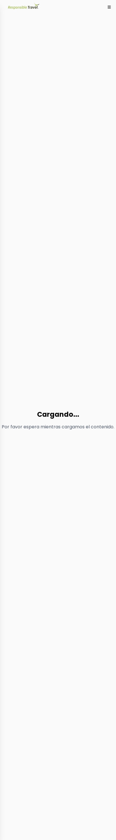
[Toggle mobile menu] (109, 7)
